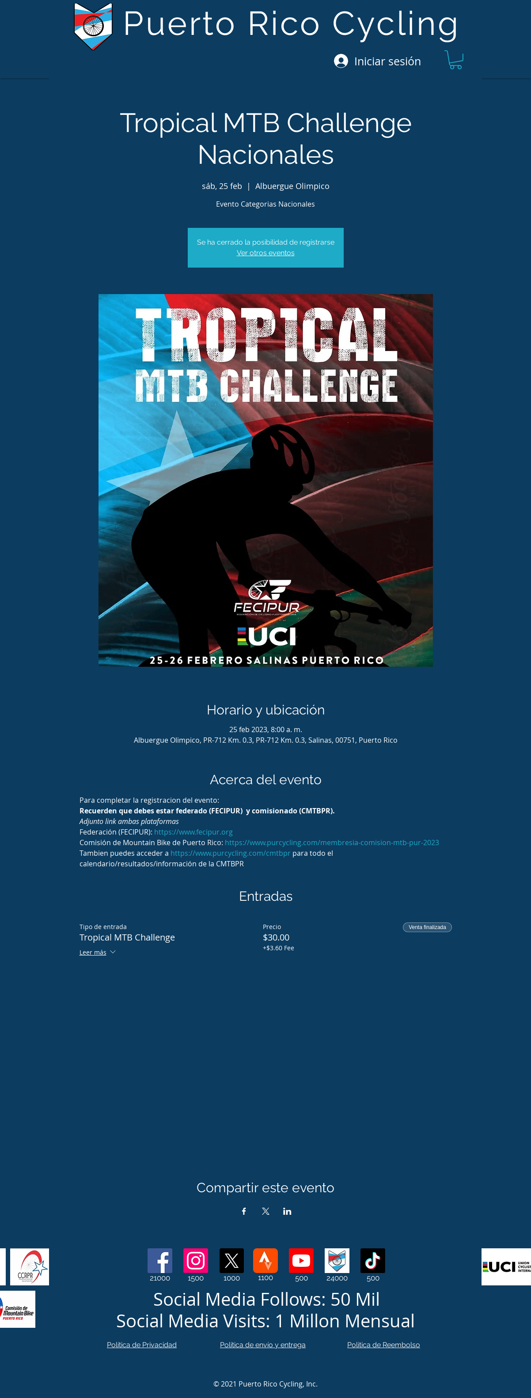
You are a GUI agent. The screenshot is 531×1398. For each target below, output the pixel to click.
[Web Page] (337, 1260)
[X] (231, 1260)
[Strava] (265, 1260)
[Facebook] (160, 1260)
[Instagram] (195, 1260)
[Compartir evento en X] (266, 1211)
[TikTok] (372, 1260)
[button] (455, 59)
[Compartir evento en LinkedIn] (287, 1211)
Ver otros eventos (266, 253)
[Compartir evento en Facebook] (244, 1211)
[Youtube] (301, 1260)
